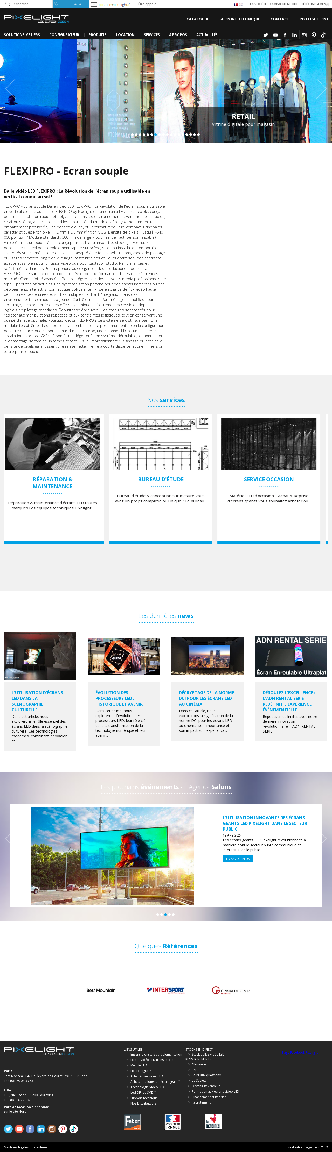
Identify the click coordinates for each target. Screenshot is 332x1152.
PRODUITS (97, 34)
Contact (280, 19)
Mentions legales (16, 1147)
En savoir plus (238, 858)
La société (258, 4)
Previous (13, 89)
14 (183, 134)
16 (190, 134)
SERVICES (152, 34)
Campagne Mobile (284, 4)
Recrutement (41, 1147)
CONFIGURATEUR (64, 34)
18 (198, 134)
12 (175, 134)
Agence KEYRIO (317, 1147)
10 (167, 134)
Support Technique (239, 19)
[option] (58, 479)
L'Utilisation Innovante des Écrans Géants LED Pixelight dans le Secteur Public (265, 823)
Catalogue (197, 19)
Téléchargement (314, 4)
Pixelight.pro (314, 19)
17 (194, 134)
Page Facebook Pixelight (300, 1052)
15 (186, 134)
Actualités (207, 34)
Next (319, 89)
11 (171, 134)
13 (179, 134)
